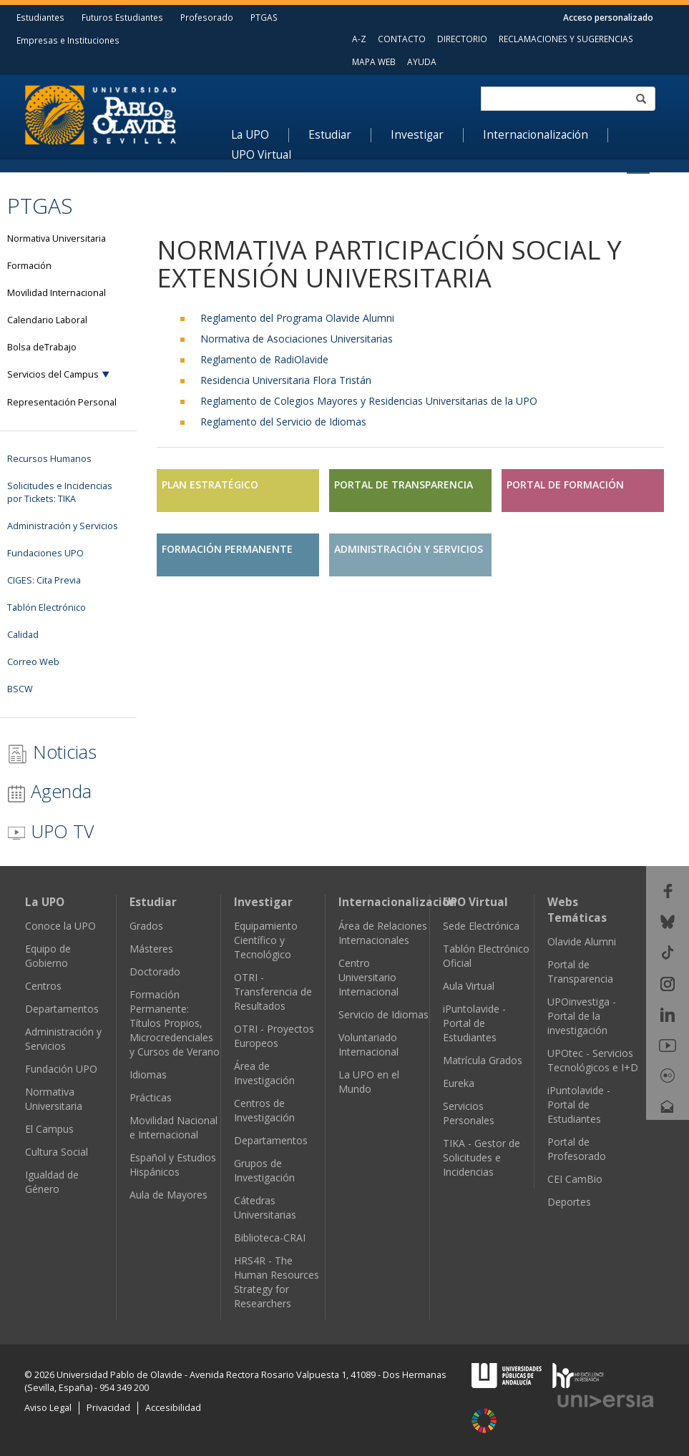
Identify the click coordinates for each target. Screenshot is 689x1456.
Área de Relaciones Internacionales (382, 933)
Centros (43, 986)
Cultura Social (56, 1152)
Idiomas (148, 1074)
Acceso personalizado (608, 17)
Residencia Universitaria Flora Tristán (285, 380)
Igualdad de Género (52, 1182)
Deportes (569, 1202)
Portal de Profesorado (576, 1149)
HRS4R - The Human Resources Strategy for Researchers (276, 1282)
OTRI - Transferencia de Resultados (273, 991)
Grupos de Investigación (264, 1170)
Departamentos (62, 1008)
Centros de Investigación (264, 1110)
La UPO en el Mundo (368, 1082)
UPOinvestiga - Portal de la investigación (581, 1016)
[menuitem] (260, 135)
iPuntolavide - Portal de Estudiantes (474, 1023)
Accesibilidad (173, 1408)
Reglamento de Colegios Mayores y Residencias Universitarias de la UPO (368, 401)
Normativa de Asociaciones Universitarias (296, 338)
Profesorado (206, 17)
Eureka (458, 1083)
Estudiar (329, 135)
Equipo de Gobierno (48, 956)
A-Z (359, 38)
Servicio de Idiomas (383, 1014)
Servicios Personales (468, 1113)
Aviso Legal (48, 1408)
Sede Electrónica (481, 926)
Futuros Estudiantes (122, 17)
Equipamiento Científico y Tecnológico (266, 940)
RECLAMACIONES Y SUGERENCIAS (566, 38)
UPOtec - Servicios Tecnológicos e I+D (592, 1060)
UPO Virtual (261, 155)
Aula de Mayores (168, 1194)
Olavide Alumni (581, 941)
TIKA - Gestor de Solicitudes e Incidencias (481, 1157)
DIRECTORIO (462, 38)
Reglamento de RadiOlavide (264, 359)
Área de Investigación (264, 1073)
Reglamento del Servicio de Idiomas (283, 421)
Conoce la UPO (60, 926)
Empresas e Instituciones (67, 40)
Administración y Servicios (63, 1039)
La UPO (250, 135)
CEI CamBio (574, 1179)
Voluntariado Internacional (368, 1044)
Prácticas (151, 1097)
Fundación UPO (61, 1069)
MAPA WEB (374, 61)
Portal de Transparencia (580, 971)
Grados (146, 926)
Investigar (417, 135)
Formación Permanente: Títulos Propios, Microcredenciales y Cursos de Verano (175, 1023)
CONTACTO (402, 38)
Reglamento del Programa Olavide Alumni (297, 318)
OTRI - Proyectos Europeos (274, 1036)
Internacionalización (535, 135)
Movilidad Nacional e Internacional (174, 1127)
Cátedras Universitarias (265, 1207)
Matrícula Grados (482, 1060)
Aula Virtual (468, 986)
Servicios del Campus (53, 374)
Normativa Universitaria (53, 1099)
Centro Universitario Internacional (368, 977)
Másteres (151, 948)
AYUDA (421, 61)
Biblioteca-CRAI (270, 1237)
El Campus (49, 1129)
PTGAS (264, 17)
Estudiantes (40, 17)
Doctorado (155, 971)
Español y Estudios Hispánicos (173, 1165)
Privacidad (108, 1408)
